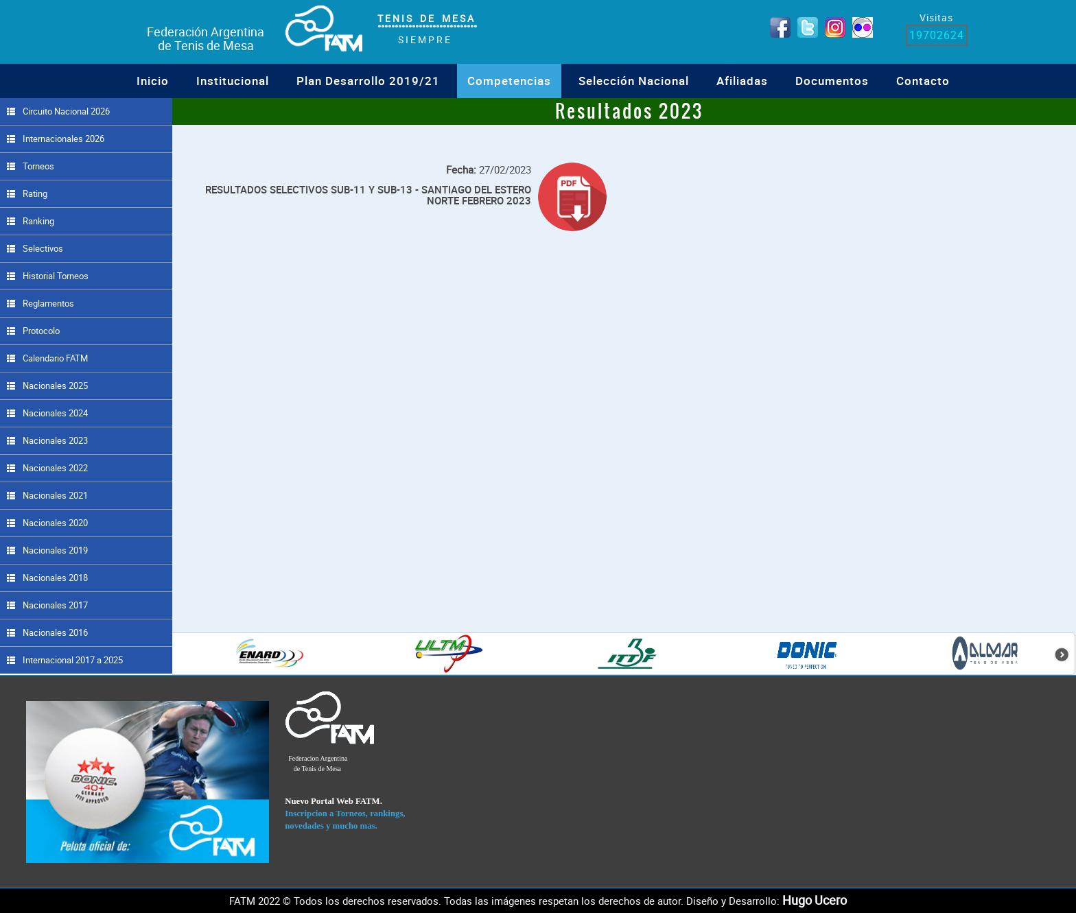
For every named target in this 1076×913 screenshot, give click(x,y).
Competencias (509, 80)
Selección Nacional (633, 80)
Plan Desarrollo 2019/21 (368, 80)
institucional (232, 80)
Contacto (923, 80)
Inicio (153, 80)
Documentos (832, 80)
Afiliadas (742, 80)
